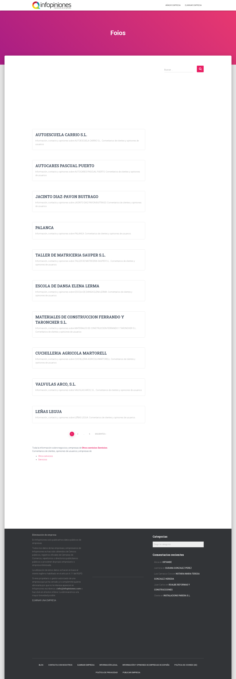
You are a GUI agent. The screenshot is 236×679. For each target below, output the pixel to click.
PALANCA (44, 227)
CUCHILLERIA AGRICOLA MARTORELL (71, 353)
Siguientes (100, 434)
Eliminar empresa (86, 665)
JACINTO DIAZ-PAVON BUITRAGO (66, 196)
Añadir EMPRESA (172, 5)
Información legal (108, 665)
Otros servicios (89, 448)
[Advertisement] (88, 86)
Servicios (102, 448)
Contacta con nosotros (60, 665)
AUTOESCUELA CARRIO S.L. (61, 134)
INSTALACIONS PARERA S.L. (176, 595)
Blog (41, 665)
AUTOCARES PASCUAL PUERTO (64, 165)
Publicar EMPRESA (131, 672)
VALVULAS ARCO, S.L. (55, 384)
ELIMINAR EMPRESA (193, 5)
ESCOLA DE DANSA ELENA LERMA (67, 285)
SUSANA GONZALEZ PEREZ (178, 568)
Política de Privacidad (107, 672)
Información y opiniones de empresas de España (146, 665)
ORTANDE (167, 562)
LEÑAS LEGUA (48, 411)
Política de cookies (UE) (185, 665)
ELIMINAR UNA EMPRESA (44, 600)
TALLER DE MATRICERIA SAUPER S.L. (70, 255)
